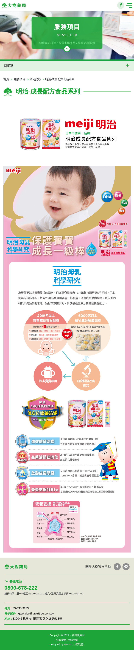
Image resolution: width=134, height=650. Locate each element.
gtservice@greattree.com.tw (36, 613)
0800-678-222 (21, 588)
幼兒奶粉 (35, 79)
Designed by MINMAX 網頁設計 (67, 644)
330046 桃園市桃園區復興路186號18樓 (37, 618)
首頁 (6, 79)
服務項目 (19, 79)
